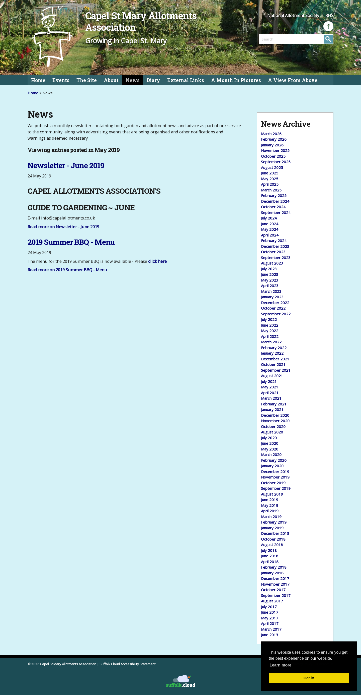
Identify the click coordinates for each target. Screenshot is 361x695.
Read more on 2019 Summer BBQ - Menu (67, 270)
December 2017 (275, 578)
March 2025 (271, 189)
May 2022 (269, 330)
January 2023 (272, 296)
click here (157, 261)
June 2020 (269, 443)
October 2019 (273, 482)
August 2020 (272, 431)
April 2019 (270, 510)
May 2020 (269, 448)
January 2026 (272, 144)
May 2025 (269, 178)
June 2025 (269, 172)
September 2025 (276, 161)
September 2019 (276, 488)
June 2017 (269, 612)
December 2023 (275, 246)
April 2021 (270, 392)
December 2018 (275, 533)
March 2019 (271, 516)
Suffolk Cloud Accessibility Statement (127, 664)
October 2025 (273, 156)
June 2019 (269, 499)
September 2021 (276, 370)
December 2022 (275, 302)
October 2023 (273, 251)
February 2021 (274, 403)
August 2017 (272, 600)
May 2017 (269, 617)
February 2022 (274, 347)
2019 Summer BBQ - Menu (71, 242)
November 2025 (275, 150)
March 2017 (271, 629)
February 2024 (274, 240)
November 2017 (275, 584)
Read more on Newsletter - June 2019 (63, 226)
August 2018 (272, 544)
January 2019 (272, 527)
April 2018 (270, 561)
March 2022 (271, 341)
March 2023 (271, 291)
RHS (329, 15)
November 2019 (275, 477)
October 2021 (273, 364)
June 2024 (269, 223)
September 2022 (276, 313)
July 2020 (269, 437)
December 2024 (275, 201)
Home (38, 80)
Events (60, 80)
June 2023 (269, 274)
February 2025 (274, 195)
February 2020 (274, 460)
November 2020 (275, 420)
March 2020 (271, 454)
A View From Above (292, 80)
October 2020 (273, 426)
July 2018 (269, 550)
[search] (277, 39)
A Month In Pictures (236, 80)
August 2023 (272, 263)
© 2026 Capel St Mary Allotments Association (62, 664)
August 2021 (272, 375)
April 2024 (270, 235)
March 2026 (271, 133)
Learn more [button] (280, 665)
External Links (185, 80)
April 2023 (270, 285)
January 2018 (272, 572)
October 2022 (273, 308)
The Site (86, 80)
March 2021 (271, 398)
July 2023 (269, 268)
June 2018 (269, 555)
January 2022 (272, 353)
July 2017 (269, 606)
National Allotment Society (293, 15)
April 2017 (270, 623)
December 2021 (275, 358)
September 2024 (276, 212)
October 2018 (273, 539)
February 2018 (274, 567)
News (133, 80)
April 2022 (270, 336)
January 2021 (272, 409)
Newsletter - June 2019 (66, 165)
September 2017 (276, 595)
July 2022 (269, 319)
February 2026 (274, 139)
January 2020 (272, 465)
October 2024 (273, 206)
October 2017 (273, 589)
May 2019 (269, 505)
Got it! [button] (309, 678)
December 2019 (275, 471)
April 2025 (270, 184)
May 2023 (269, 280)
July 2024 (269, 217)
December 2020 (275, 415)
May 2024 (269, 229)
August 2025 (272, 167)
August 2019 (272, 494)
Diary (153, 80)
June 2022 (269, 325)
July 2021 (269, 381)
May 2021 (269, 386)
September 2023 (276, 257)
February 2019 (274, 522)
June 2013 (269, 634)
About (111, 80)
